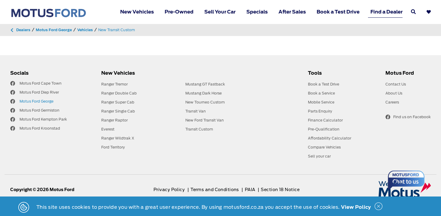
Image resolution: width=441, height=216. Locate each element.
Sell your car (319, 156)
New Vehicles (137, 12)
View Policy (356, 207)
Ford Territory (113, 147)
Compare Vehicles (324, 147)
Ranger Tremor (114, 84)
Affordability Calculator (329, 138)
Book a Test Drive (338, 12)
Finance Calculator (325, 120)
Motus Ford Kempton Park (43, 119)
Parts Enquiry (320, 111)
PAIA (250, 189)
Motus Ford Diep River (39, 92)
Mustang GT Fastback (205, 84)
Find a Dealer (386, 12)
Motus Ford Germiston (39, 110)
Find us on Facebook (408, 117)
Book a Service (321, 93)
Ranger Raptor (114, 120)
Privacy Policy (170, 189)
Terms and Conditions (215, 189)
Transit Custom (199, 129)
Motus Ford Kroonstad (40, 128)
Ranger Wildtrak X (117, 138)
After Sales (292, 12)
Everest (107, 129)
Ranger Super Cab (117, 102)
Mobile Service (321, 102)
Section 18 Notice (280, 189)
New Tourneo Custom (205, 102)
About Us (393, 93)
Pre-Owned (179, 12)
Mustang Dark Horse (203, 93)
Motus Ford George (36, 101)
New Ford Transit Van (204, 120)
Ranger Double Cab (119, 93)
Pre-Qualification (323, 129)
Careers (392, 102)
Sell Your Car (220, 12)
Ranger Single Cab (118, 111)
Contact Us (395, 84)
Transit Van (195, 111)
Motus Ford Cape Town (41, 83)
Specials (257, 12)
